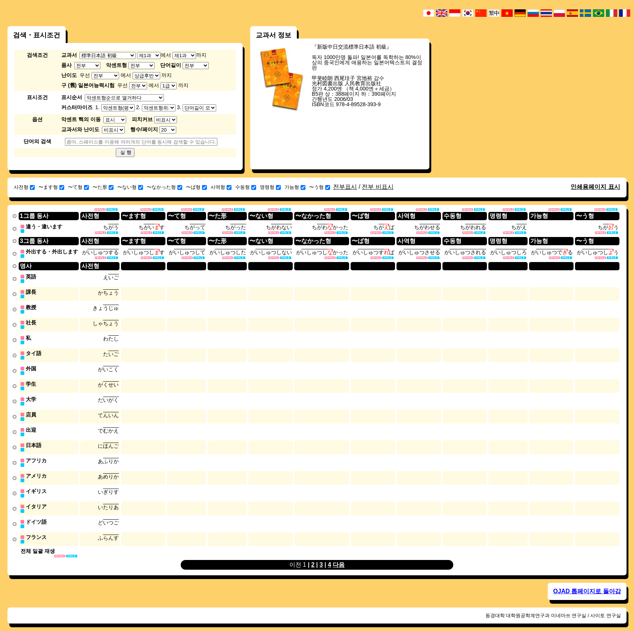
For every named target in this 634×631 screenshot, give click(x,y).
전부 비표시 (377, 187)
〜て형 (78, 187)
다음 (339, 557)
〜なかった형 (164, 187)
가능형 (295, 187)
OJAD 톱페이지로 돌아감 (587, 584)
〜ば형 (196, 187)
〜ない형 (130, 187)
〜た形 (103, 187)
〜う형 (319, 187)
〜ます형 (51, 187)
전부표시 (345, 187)
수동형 (245, 187)
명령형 (270, 187)
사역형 (221, 187)
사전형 (24, 187)
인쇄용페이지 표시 (595, 187)
